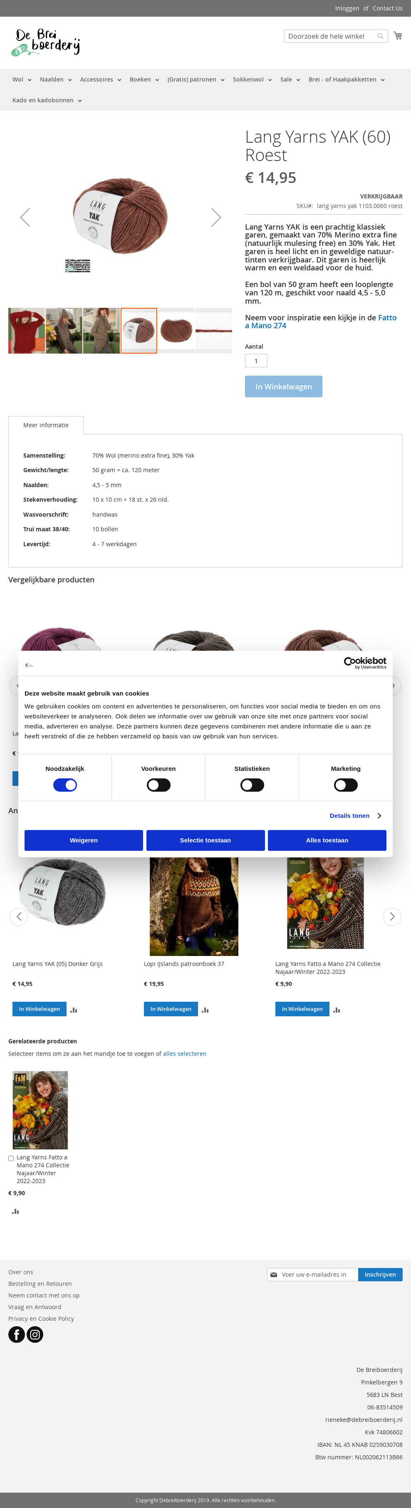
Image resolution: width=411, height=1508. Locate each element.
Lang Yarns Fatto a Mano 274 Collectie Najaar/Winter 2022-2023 (328, 968)
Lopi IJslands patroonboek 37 (184, 964)
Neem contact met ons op (44, 1295)
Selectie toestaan (205, 840)
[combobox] (336, 36)
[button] (25, 217)
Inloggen (347, 8)
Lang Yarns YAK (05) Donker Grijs (57, 964)
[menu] (205, 90)
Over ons (20, 1272)
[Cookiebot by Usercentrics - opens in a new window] (350, 663)
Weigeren (84, 840)
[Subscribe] (380, 1274)
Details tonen (349, 815)
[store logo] (45, 42)
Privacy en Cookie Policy (41, 1318)
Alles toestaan (327, 840)
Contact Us (388, 8)
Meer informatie (46, 425)
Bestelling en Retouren (40, 1284)
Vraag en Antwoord (35, 1307)
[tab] (46, 425)
